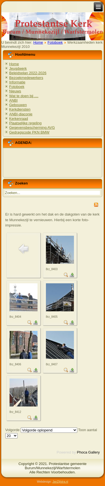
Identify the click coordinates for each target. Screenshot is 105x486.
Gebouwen (18, 105)
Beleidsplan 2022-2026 (27, 73)
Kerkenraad (18, 118)
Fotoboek (55, 42)
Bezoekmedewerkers (26, 78)
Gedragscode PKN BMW (29, 132)
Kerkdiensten (20, 109)
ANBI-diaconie (20, 114)
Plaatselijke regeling (25, 123)
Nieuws (15, 91)
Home (38, 42)
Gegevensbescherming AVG (32, 127)
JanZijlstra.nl (60, 481)
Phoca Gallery (88, 452)
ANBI (13, 100)
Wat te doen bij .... (23, 96)
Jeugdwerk (18, 68)
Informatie (17, 82)
